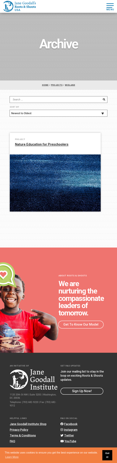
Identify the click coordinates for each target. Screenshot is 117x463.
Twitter (67, 435)
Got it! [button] (107, 455)
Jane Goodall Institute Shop (28, 424)
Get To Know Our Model (80, 324)
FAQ (12, 441)
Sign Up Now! (82, 391)
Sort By (14, 107)
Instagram (68, 429)
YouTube (68, 441)
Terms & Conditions (23, 435)
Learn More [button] (12, 457)
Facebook (68, 424)
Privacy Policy (19, 429)
